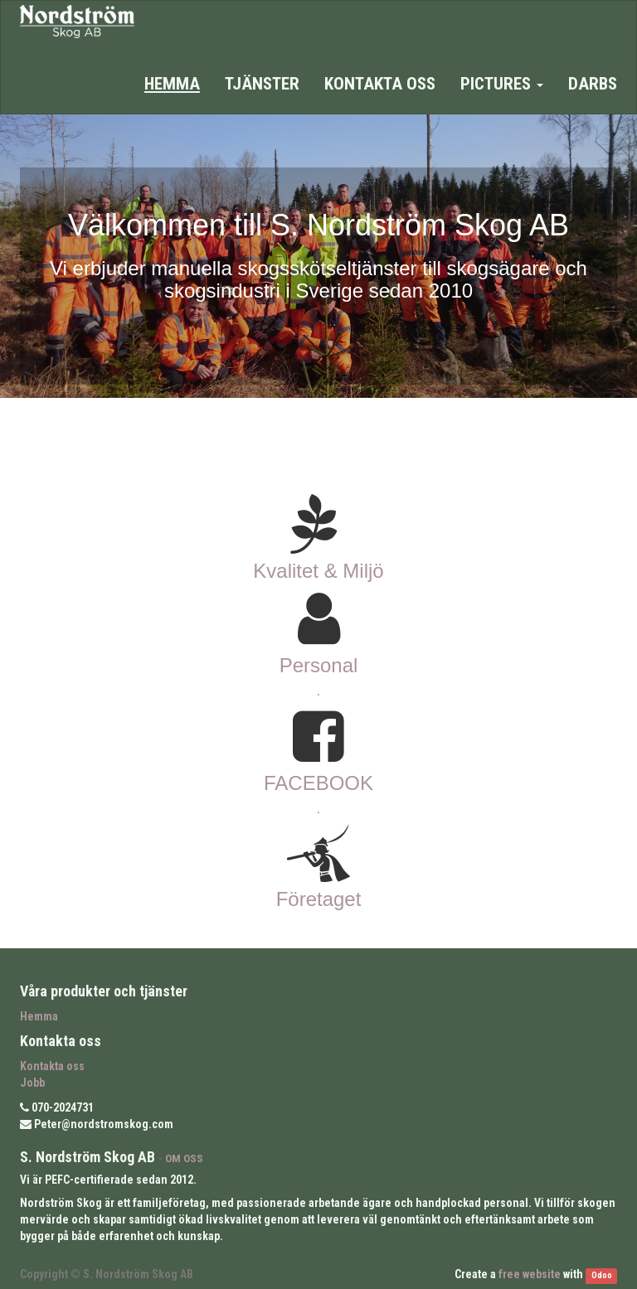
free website (529, 1274)
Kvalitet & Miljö (318, 571)
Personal (319, 665)
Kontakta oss (52, 1066)
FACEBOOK (318, 783)
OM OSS (184, 1158)
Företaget (319, 899)
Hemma (39, 1016)
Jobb (32, 1082)
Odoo (601, 1275)
